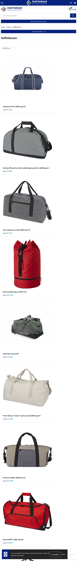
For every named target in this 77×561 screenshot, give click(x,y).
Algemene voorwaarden (8, 534)
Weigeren (63, 554)
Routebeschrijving (45, 499)
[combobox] (35, 15)
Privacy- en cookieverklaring (10, 536)
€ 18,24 (45, 237)
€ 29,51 (8, 330)
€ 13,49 (45, 332)
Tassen (9, 27)
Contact (42, 491)
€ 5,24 (7, 142)
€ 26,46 (8, 381)
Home (3, 27)
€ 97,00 (45, 427)
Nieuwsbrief (43, 493)
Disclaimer (4, 539)
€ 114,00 (8, 474)
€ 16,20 (45, 191)
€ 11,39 (45, 142)
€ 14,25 (8, 189)
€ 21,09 (8, 284)
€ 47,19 (8, 427)
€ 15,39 (8, 237)
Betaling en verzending (46, 496)
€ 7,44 (7, 94)
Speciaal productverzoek (38, 21)
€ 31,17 (45, 379)
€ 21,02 (45, 284)
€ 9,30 (45, 96)
